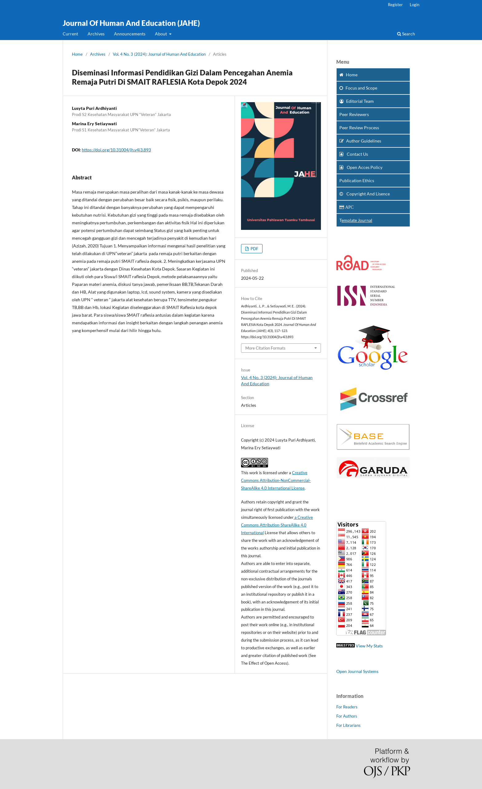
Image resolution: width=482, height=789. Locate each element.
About (161, 33)
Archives (96, 33)
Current (70, 33)
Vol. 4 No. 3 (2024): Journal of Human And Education (159, 54)
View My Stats (369, 645)
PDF (254, 248)
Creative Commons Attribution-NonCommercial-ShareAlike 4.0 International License (276, 480)
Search (406, 33)
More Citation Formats (265, 348)
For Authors (346, 716)
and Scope (358, 87)
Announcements (129, 33)
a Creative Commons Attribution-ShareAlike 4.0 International (277, 525)
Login (414, 4)
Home (77, 54)
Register (395, 4)
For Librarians (348, 725)
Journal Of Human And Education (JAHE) (131, 22)
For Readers (347, 706)
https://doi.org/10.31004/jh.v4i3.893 (116, 149)
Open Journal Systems (357, 671)
